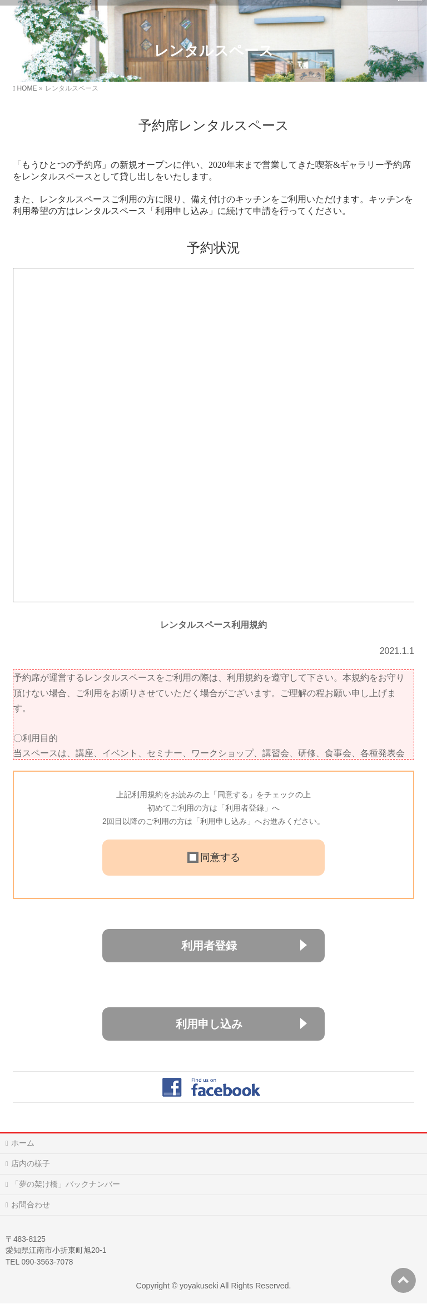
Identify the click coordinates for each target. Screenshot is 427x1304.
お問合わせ (30, 1204)
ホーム (22, 1142)
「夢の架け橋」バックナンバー (65, 1184)
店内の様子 (30, 1163)
